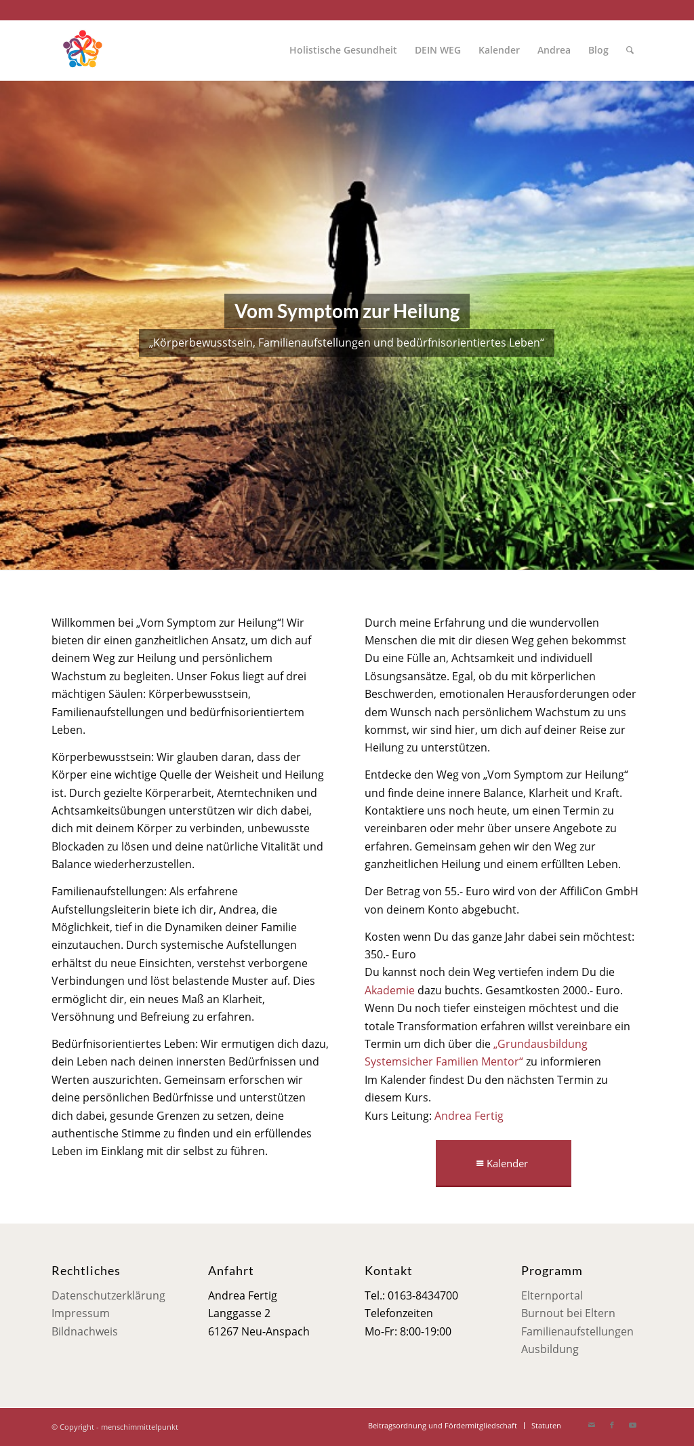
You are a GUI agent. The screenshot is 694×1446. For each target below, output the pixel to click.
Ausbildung (550, 1349)
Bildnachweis (85, 1331)
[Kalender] (503, 1163)
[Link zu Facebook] (612, 1425)
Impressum (81, 1313)
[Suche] (629, 50)
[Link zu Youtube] (632, 1425)
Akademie (390, 990)
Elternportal (552, 1295)
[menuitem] (343, 50)
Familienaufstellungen (577, 1331)
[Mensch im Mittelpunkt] (82, 50)
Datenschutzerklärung (108, 1295)
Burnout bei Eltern (568, 1313)
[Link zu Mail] (591, 1425)
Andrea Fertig (469, 1115)
